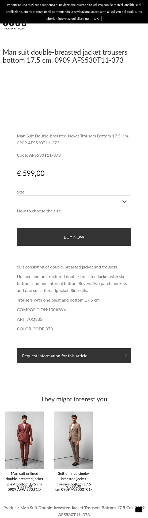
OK (96, 19)
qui (87, 19)
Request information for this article (54, 355)
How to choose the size (39, 210)
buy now (74, 236)
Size (20, 191)
